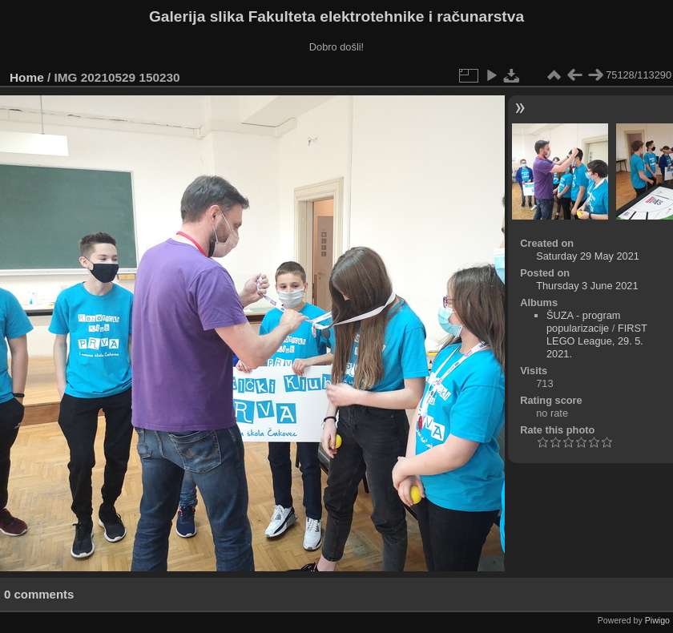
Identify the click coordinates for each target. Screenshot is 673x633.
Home (27, 77)
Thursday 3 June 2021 (587, 286)
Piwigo (657, 620)
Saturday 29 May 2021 (587, 256)
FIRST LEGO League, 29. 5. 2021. (596, 341)
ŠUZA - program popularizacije (583, 321)
